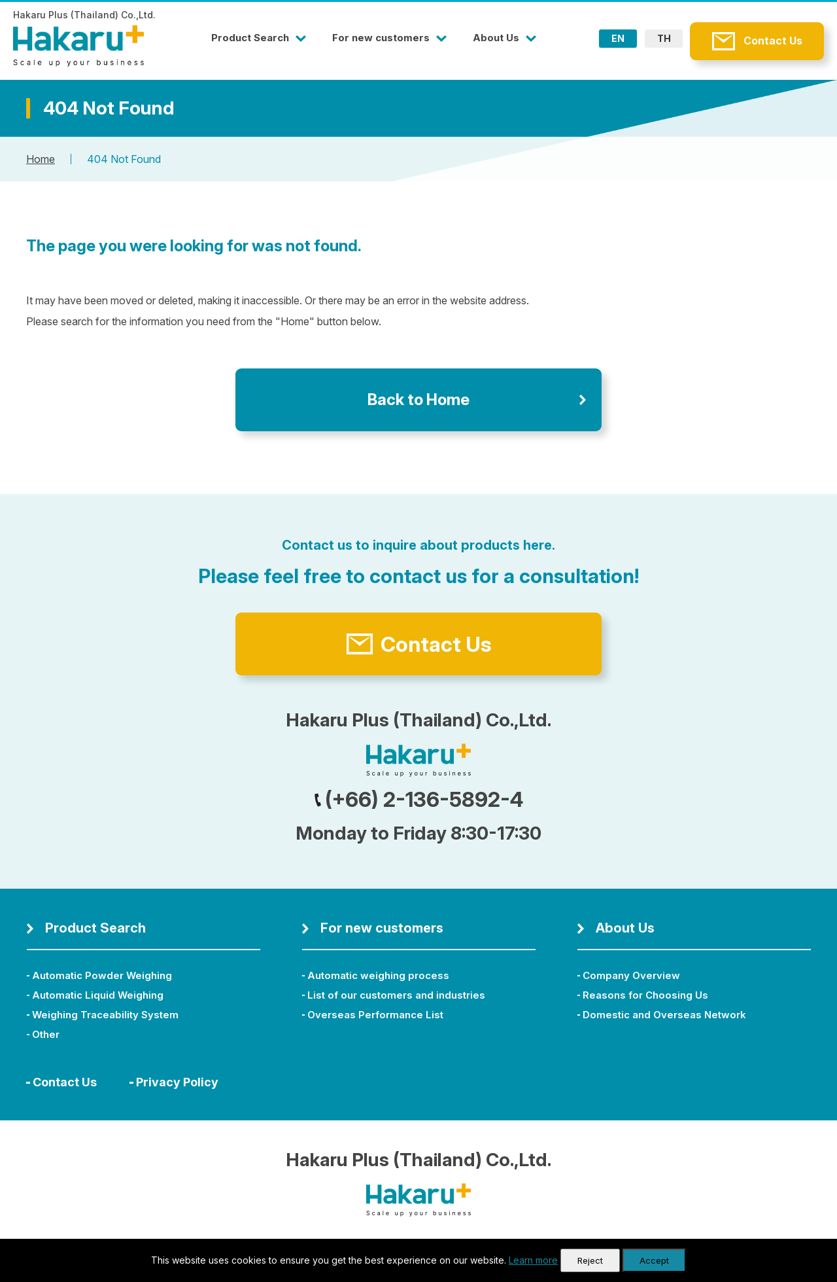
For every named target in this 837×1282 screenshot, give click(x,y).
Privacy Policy (177, 1082)
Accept (654, 1260)
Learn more (533, 1260)
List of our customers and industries (396, 995)
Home (40, 159)
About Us (496, 37)
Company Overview (631, 975)
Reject (590, 1260)
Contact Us (772, 40)
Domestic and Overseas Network (664, 1014)
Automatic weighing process (378, 975)
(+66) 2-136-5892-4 (419, 799)
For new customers (381, 37)
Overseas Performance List (375, 1014)
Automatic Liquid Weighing (97, 995)
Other (46, 1034)
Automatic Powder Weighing (102, 975)
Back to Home (418, 399)
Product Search (250, 37)
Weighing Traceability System (105, 1014)
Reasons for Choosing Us (645, 995)
